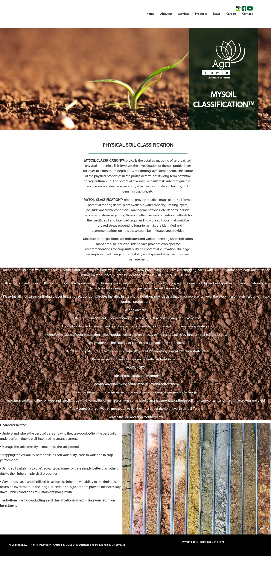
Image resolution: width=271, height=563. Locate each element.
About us (166, 14)
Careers (231, 14)
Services (183, 14)
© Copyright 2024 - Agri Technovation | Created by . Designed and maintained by (67, 545)
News (216, 14)
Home (150, 14)
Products (201, 14)
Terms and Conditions (212, 542)
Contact (247, 14)
